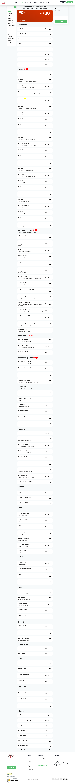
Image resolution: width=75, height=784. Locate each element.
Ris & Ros (36, 2)
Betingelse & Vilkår (30, 769)
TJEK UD (61, 21)
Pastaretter (10, 27)
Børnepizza (10, 42)
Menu (22, 2)
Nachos (9, 29)
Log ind (62, 2)
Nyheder (29, 765)
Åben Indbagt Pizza (10, 23)
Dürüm (9, 32)
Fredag (42, 763)
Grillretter (10, 36)
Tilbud (29, 762)
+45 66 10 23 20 (12, 767)
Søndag (42, 765)
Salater (9, 34)
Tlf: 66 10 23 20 (9, 764)
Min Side (42, 2)
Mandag (42, 758)
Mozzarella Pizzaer (10, 18)
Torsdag (42, 762)
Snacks (9, 40)
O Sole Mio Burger (11, 25)
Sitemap (29, 770)
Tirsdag (42, 759)
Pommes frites (11, 38)
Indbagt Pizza (10, 20)
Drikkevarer (10, 13)
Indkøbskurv (28, 2)
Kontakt (48, 2)
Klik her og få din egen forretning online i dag (13, 778)
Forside (17, 2)
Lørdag (42, 764)
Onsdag (42, 760)
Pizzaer (9, 15)
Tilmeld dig (70, 2)
